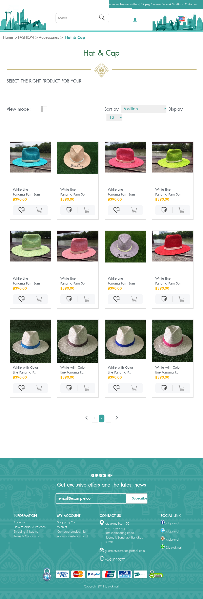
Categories (17, 24)
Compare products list (71, 531)
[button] (139, 21)
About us (114, 4)
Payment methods (129, 4)
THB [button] (171, 20)
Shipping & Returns (26, 531)
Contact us (191, 4)
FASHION (26, 37)
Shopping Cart (66, 522)
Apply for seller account (72, 536)
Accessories (49, 37)
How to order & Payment (30, 527)
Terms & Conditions (172, 4)
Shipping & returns (151, 4)
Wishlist (62, 527)
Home (8, 37)
